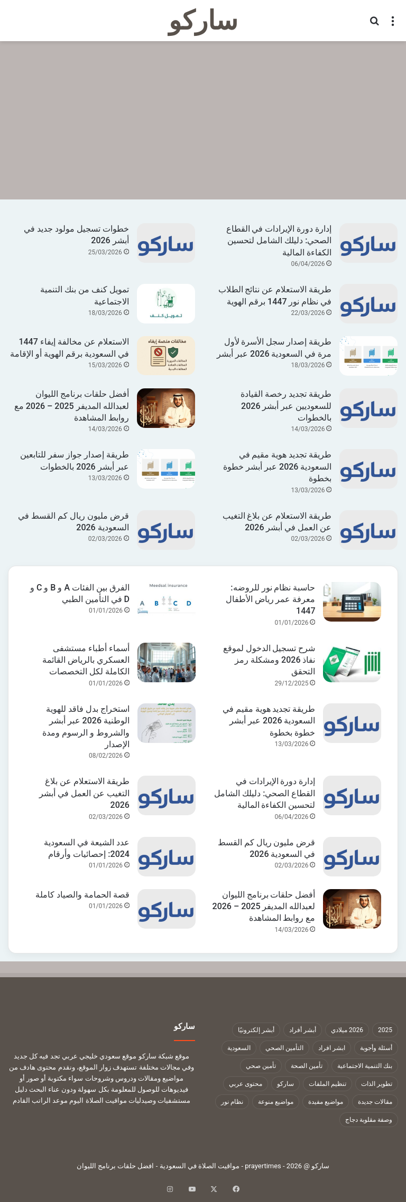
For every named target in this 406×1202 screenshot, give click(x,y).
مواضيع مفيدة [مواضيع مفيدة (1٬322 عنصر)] (325, 1101)
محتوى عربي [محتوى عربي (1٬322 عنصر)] (245, 1083)
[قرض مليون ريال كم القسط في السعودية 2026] (166, 530)
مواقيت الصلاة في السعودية (200, 1166)
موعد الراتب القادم (40, 1100)
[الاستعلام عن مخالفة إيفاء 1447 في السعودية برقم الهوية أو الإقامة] (166, 355)
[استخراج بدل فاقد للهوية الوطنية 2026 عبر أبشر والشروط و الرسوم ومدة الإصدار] (166, 723)
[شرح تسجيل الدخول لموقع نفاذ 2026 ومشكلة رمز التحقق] (352, 662)
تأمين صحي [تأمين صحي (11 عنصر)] (261, 1066)
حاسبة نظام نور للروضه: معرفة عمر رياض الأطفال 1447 (271, 599)
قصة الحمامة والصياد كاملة (82, 895)
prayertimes (263, 1166)
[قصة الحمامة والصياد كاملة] (166, 909)
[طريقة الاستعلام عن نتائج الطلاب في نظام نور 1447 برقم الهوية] (368, 303)
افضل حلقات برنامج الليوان (115, 1166)
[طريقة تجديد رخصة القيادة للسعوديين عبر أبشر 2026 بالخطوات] (368, 408)
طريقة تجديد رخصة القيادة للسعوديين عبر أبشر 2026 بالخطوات (286, 406)
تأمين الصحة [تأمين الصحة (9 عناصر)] (306, 1066)
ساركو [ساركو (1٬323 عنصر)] (285, 1083)
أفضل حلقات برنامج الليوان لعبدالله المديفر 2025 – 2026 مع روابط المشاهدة (71, 406)
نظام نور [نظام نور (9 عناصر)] (232, 1101)
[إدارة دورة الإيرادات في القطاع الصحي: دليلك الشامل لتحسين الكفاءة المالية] (368, 243)
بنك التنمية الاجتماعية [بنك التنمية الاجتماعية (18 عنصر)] (364, 1066)
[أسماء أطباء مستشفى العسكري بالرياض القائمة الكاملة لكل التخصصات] (166, 662)
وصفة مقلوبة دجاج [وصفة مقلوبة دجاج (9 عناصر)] (368, 1119)
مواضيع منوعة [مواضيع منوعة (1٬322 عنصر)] (275, 1101)
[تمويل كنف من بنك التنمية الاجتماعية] (166, 303)
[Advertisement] (203, 120)
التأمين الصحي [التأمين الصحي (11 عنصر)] (284, 1048)
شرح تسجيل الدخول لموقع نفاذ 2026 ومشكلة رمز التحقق (269, 660)
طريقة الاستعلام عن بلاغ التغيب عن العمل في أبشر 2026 (84, 793)
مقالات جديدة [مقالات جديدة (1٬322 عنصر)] (375, 1101)
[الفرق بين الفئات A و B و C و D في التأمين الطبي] (166, 602)
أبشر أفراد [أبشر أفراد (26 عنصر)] (302, 1030)
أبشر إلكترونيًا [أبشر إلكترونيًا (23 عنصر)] (256, 1030)
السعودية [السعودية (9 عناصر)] (239, 1048)
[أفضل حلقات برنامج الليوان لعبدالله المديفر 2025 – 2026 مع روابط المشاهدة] (166, 408)
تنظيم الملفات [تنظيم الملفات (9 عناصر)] (327, 1083)
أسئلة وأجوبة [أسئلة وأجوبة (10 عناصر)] (376, 1048)
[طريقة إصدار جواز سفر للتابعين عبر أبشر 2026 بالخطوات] (166, 469)
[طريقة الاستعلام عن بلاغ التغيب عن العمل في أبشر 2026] (368, 530)
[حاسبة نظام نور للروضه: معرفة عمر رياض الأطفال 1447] (352, 602)
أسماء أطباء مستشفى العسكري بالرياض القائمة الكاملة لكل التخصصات (86, 660)
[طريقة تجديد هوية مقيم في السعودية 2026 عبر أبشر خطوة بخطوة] (368, 469)
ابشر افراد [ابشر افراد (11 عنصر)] (331, 1048)
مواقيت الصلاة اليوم (97, 1100)
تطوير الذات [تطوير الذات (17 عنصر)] (376, 1083)
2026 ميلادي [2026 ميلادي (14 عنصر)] (347, 1030)
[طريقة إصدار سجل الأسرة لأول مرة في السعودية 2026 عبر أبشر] (368, 356)
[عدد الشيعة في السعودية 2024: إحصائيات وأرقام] (166, 856)
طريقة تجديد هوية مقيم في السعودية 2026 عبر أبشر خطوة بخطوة (277, 466)
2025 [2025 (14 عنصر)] (385, 1030)
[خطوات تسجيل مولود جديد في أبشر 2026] (166, 243)
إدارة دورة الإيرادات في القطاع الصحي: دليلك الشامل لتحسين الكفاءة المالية (279, 240)
